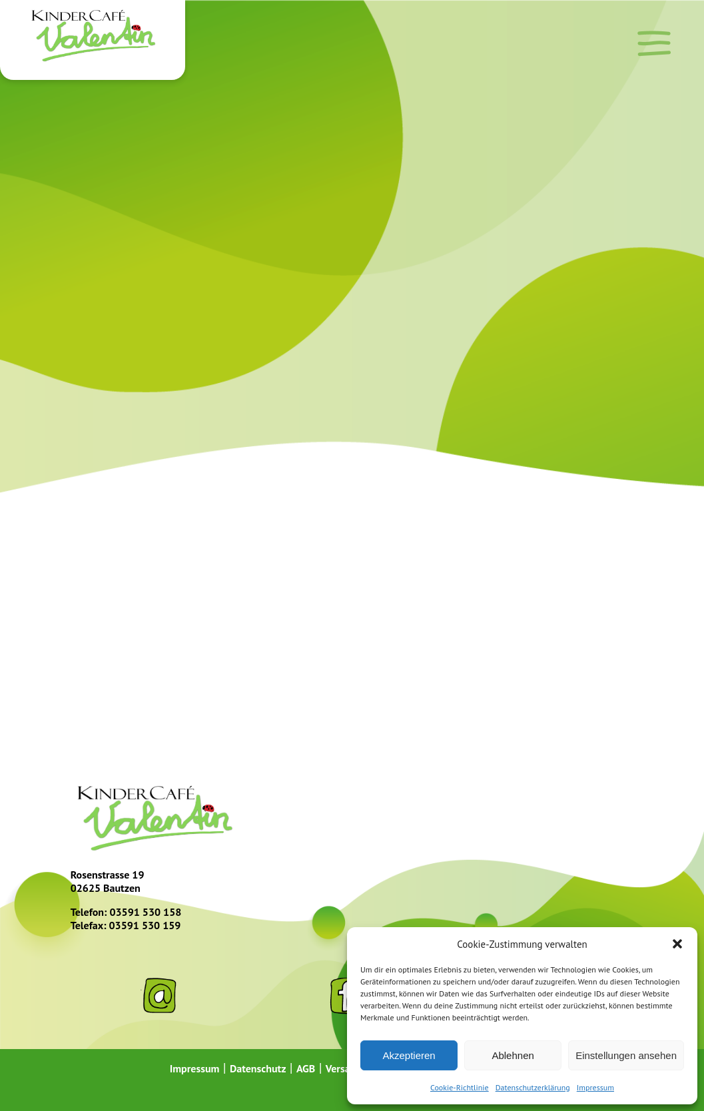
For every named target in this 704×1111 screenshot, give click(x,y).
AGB (305, 1068)
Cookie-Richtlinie (459, 1087)
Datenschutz (258, 1068)
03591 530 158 (145, 912)
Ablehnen (512, 1055)
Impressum (595, 1087)
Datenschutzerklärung (533, 1087)
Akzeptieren (408, 1055)
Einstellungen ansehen (626, 1055)
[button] (677, 943)
